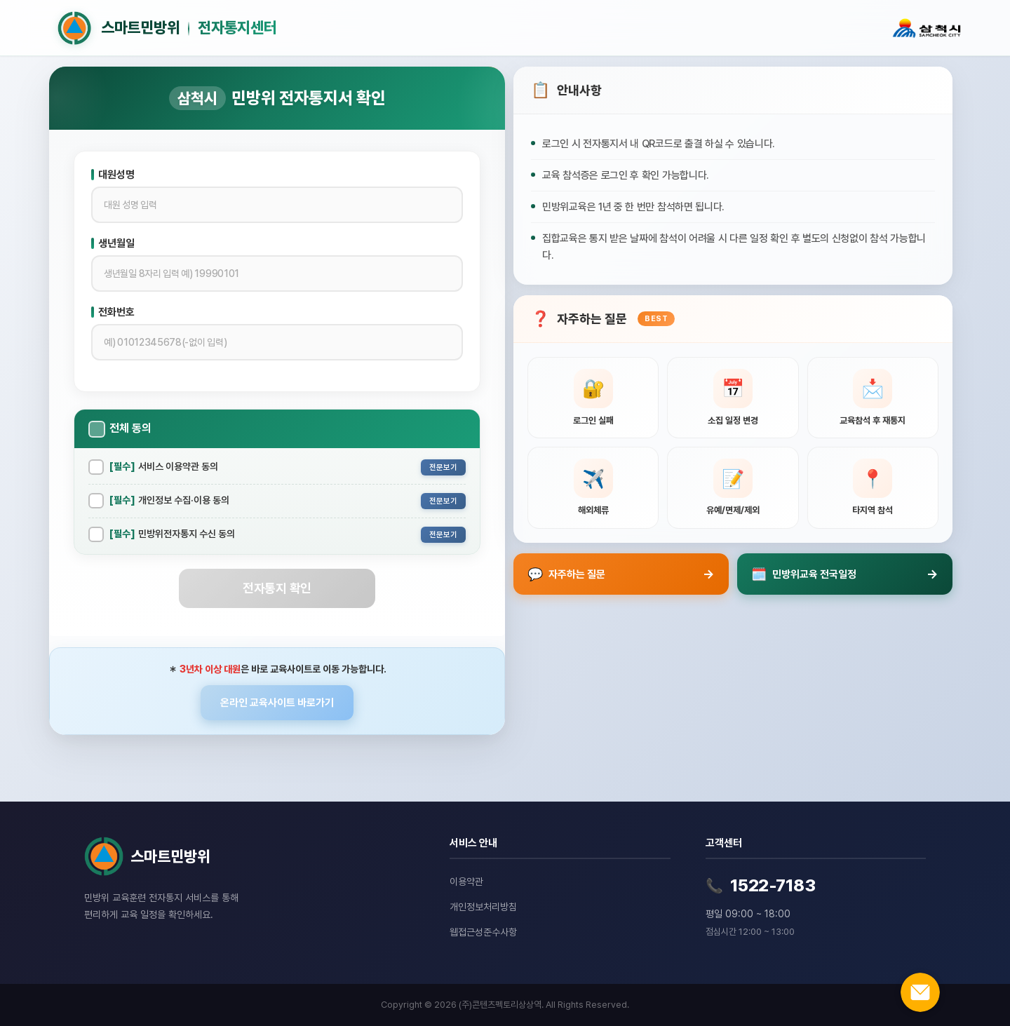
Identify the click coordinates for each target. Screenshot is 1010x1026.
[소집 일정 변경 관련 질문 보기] (732, 398)
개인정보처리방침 (483, 906)
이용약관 (466, 881)
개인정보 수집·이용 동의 (169, 500)
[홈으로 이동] (458, 28)
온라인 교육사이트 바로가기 (277, 702)
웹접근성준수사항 (483, 932)
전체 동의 (130, 428)
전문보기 (443, 467)
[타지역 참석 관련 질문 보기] (872, 488)
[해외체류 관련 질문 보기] (593, 488)
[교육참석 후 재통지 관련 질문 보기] (872, 398)
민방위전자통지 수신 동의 (172, 533)
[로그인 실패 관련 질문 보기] (593, 398)
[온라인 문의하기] (920, 992)
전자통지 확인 (277, 588)
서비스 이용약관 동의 (163, 466)
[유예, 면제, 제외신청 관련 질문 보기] (732, 488)
